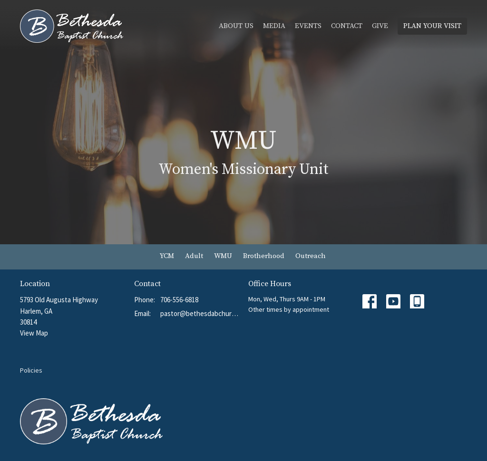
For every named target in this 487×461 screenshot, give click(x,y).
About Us (236, 25)
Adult (194, 255)
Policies (31, 370)
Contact (346, 25)
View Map (34, 332)
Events (308, 25)
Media (274, 25)
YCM (167, 255)
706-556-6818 (179, 299)
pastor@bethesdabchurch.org (199, 313)
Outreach (310, 255)
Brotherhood (263, 255)
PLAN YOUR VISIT (432, 25)
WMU (223, 255)
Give (380, 25)
